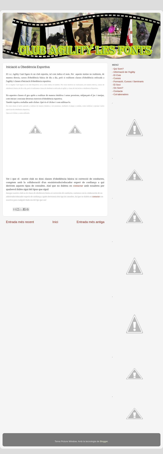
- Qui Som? (118, 68)
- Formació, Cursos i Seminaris (127, 81)
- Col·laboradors (120, 94)
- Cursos (116, 78)
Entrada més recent (20, 222)
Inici (55, 222)
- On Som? (117, 88)
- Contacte (117, 91)
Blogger (104, 441)
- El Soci (116, 84)
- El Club (116, 75)
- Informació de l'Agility (123, 72)
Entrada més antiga (90, 222)
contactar (78, 185)
